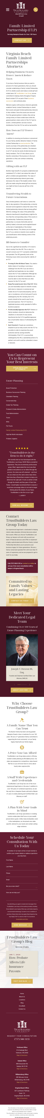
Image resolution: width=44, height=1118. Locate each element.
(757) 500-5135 (22, 1039)
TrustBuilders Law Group (23, 93)
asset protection (25, 143)
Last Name (9, 866)
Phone (8, 873)
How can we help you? (13, 892)
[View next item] (30, 500)
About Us (22, 997)
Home (22, 993)
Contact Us (22, 1009)
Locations (22, 1000)
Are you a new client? (12, 886)
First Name (9, 860)
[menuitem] (22, 388)
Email (7, 879)
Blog (22, 1003)
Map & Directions (22, 1055)
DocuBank (22, 1006)
